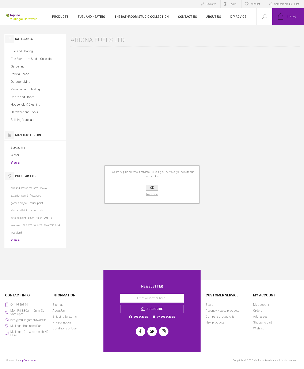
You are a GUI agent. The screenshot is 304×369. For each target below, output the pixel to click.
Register (211, 4)
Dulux (43, 188)
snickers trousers (32, 225)
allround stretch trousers (24, 188)
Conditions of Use (64, 328)
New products (215, 322)
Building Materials (22, 119)
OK (152, 187)
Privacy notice (62, 322)
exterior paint (19, 195)
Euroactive (18, 147)
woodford (16, 232)
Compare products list (286, 4)
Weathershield (52, 225)
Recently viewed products (222, 310)
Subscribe (140, 316)
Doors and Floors (22, 97)
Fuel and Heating (22, 51)
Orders (257, 310)
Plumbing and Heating (25, 89)
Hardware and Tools (24, 112)
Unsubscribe (166, 316)
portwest (44, 217)
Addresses (260, 316)
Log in (233, 4)
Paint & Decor (20, 74)
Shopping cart (262, 322)
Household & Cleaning (25, 104)
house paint (36, 203)
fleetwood (35, 195)
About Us (59, 310)
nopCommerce (27, 360)
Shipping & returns (65, 316)
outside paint (18, 217)
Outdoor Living (20, 81)
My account (261, 304)
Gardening (17, 66)
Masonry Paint (19, 210)
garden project (19, 203)
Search (210, 304)
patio (31, 217)
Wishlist (258, 328)
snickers (15, 225)
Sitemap (58, 304)
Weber (15, 155)
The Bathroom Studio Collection (32, 59)
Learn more (152, 194)
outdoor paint (36, 210)
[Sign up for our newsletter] (152, 298)
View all (16, 162)
